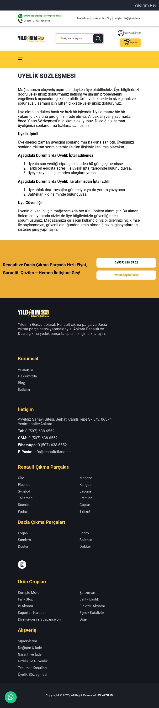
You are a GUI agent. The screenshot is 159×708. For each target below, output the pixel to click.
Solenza (86, 540)
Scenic (23, 505)
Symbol (24, 491)
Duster (23, 546)
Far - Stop (25, 599)
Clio (21, 478)
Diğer (84, 619)
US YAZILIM (105, 695)
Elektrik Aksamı (92, 606)
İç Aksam (25, 606)
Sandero (24, 540)
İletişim (118, 18)
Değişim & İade (132, 18)
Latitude (86, 498)
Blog (109, 18)
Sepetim (130, 43)
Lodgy (84, 533)
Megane (86, 478)
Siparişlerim (83, 18)
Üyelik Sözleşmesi (32, 674)
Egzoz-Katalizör (92, 613)
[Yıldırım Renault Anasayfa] (31, 38)
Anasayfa (25, 369)
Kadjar (23, 511)
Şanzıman (87, 592)
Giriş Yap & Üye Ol (129, 33)
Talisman (25, 498)
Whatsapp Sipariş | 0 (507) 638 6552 (42, 16)
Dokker (85, 546)
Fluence (24, 485)
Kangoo (86, 485)
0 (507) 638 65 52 (126, 262)
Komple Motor (29, 592)
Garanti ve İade (30, 654)
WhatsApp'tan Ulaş (126, 275)
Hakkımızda (98, 18)
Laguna (85, 491)
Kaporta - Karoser (32, 613)
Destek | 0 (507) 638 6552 (37, 21)
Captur (85, 505)
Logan (23, 533)
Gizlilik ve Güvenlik (33, 661)
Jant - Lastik (89, 599)
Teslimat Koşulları (32, 668)
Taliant (85, 511)
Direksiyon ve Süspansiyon (39, 619)
